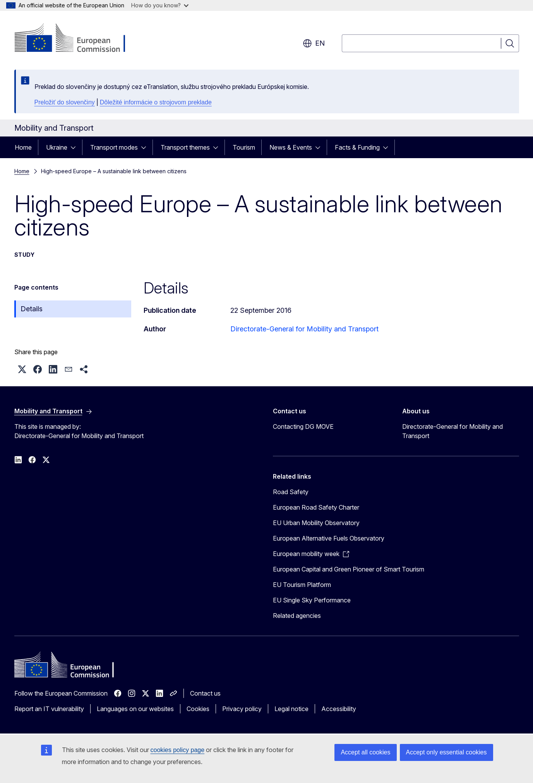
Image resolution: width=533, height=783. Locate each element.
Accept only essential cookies (446, 752)
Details (32, 309)
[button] (22, 369)
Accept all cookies (365, 752)
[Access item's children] (75, 147)
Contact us (205, 693)
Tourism (244, 147)
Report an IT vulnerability (49, 709)
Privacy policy (242, 709)
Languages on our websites (135, 709)
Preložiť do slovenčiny (64, 102)
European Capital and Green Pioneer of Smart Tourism (348, 569)
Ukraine (56, 147)
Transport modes (114, 147)
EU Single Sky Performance (312, 600)
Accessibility (338, 709)
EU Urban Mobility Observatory (316, 523)
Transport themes (185, 147)
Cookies (198, 709)
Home (23, 147)
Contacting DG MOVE (303, 426)
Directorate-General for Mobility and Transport (304, 329)
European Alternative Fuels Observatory (328, 538)
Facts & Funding (357, 147)
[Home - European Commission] (76, 38)
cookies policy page (178, 750)
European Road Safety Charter (316, 507)
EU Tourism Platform (302, 585)
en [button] (314, 43)
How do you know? (160, 5)
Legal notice (291, 709)
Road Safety (290, 492)
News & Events (290, 147)
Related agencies (297, 615)
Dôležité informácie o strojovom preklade (156, 102)
